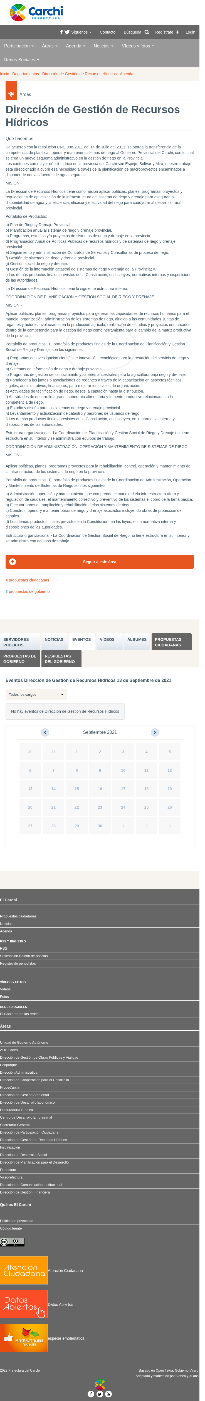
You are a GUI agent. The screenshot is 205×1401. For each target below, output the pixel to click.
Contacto (107, 32)
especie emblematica (42, 1338)
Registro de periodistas (18, 963)
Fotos (4, 997)
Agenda (75, 46)
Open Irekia (164, 1370)
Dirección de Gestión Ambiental (24, 1095)
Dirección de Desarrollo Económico (27, 1102)
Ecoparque (8, 1065)
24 (123, 807)
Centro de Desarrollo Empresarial (26, 1117)
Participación (19, 46)
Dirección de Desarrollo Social (23, 1155)
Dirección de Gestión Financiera (25, 1192)
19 (169, 789)
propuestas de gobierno (28, 591)
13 (30, 789)
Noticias (103, 46)
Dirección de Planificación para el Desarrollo (34, 1162)
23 (100, 807)
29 (77, 826)
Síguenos (81, 32)
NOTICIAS (54, 639)
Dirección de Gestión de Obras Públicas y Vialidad (39, 1057)
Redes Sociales (21, 59)
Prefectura (8, 1170)
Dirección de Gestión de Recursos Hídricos (79, 74)
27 (30, 826)
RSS (3, 948)
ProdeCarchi (9, 1087)
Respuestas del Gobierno (60, 659)
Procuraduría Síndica (16, 1110)
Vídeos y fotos (138, 46)
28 (53, 826)
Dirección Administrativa (18, 1072)
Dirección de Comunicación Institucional (31, 1185)
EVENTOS (81, 639)
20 (30, 807)
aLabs (194, 1376)
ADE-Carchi (9, 1050)
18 (146, 789)
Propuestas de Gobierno (19, 659)
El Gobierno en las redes (19, 1014)
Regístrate (164, 32)
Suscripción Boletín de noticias (24, 956)
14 (53, 789)
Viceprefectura (11, 1177)
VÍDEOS (107, 639)
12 (169, 770)
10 (123, 770)
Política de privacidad (16, 1221)
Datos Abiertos (36, 1304)
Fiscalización (10, 1147)
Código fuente (11, 1228)
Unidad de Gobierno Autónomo (24, 1043)
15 (77, 789)
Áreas (50, 46)
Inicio (4, 74)
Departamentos (25, 74)
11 (146, 770)
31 (53, 752)
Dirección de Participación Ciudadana (29, 1132)
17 (123, 789)
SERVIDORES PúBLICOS (16, 642)
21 (53, 807)
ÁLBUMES (137, 639)
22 (77, 807)
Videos (5, 989)
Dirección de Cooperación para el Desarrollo (34, 1080)
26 (169, 807)
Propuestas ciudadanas (168, 642)
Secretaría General (14, 1125)
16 (100, 789)
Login (190, 32)
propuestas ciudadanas (27, 580)
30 (30, 752)
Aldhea (181, 1376)
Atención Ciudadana (41, 1270)
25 (146, 807)
